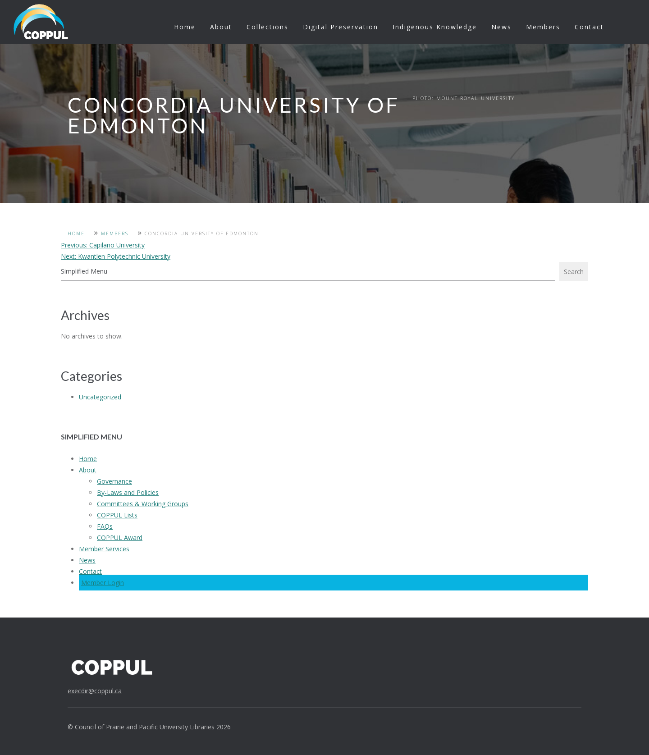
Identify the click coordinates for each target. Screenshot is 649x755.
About (221, 27)
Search (574, 271)
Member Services (104, 549)
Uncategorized (100, 397)
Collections (267, 27)
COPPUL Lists (117, 515)
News (501, 27)
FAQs (105, 526)
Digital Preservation (340, 27)
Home (185, 27)
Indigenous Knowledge (435, 27)
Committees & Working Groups (142, 503)
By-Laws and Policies (128, 492)
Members (543, 27)
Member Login (102, 582)
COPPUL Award (119, 537)
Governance (114, 481)
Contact (589, 27)
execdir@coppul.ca (95, 690)
